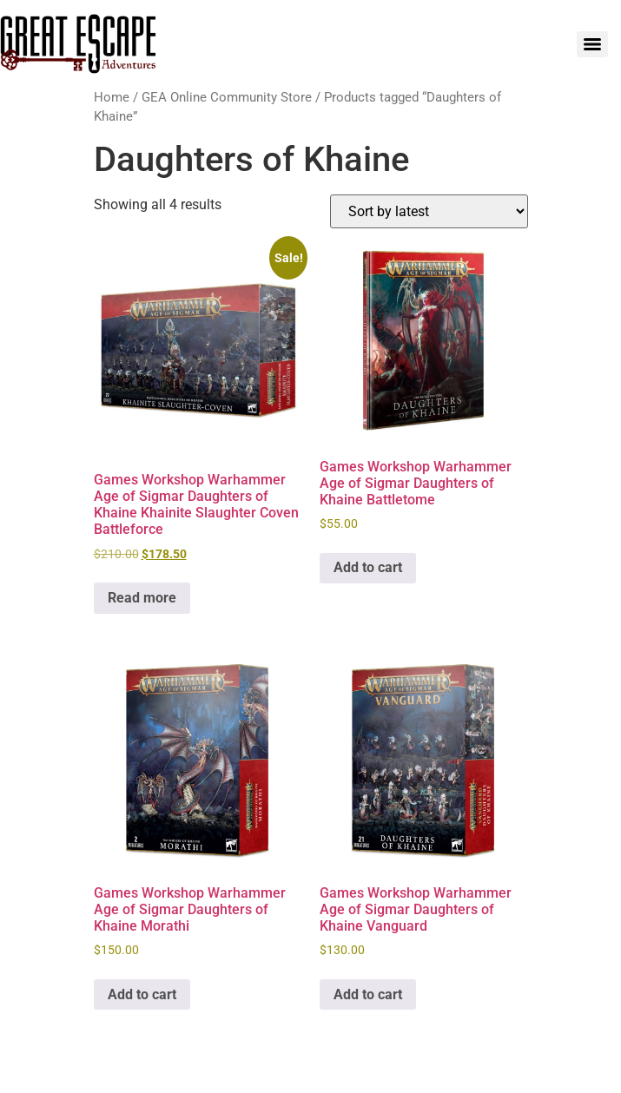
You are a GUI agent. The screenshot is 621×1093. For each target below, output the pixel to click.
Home (111, 97)
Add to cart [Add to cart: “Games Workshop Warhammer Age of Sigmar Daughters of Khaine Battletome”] (368, 567)
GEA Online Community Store (227, 97)
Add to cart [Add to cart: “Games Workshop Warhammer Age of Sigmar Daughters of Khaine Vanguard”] (368, 994)
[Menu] (592, 44)
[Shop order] (429, 211)
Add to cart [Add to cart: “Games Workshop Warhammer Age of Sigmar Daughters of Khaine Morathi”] (142, 994)
